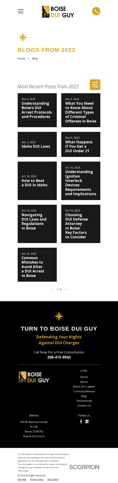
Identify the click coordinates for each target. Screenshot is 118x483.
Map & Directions (34, 436)
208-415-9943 (59, 357)
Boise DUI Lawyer (84, 386)
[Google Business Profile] (87, 421)
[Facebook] (81, 421)
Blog (84, 396)
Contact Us (84, 405)
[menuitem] (22, 480)
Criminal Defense (84, 391)
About (84, 382)
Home (84, 377)
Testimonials (84, 401)
